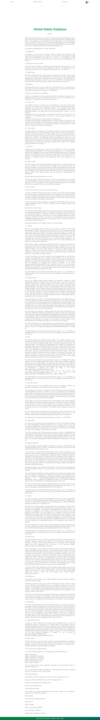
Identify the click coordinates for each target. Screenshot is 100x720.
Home (12, 1)
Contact (64, 1)
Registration (37, 1)
